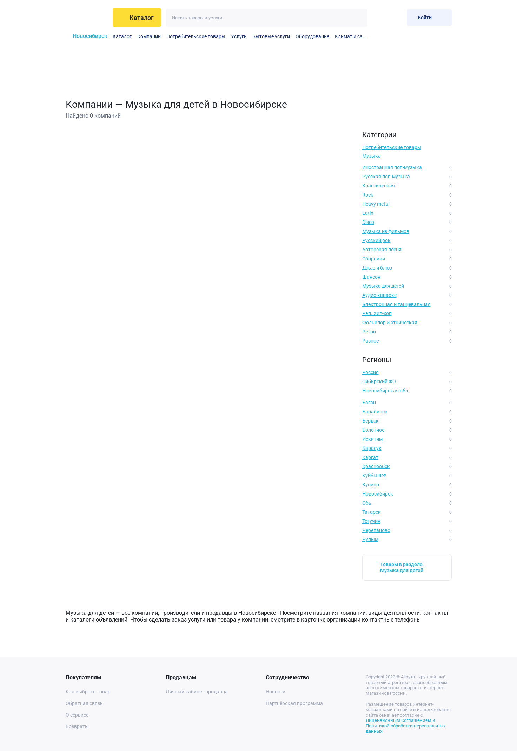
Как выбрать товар (88, 691)
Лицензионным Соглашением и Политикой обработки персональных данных (405, 726)
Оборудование (312, 36)
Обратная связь (84, 703)
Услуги (239, 36)
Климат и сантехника (351, 36)
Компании (149, 36)
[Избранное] (378, 17)
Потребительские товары (195, 36)
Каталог (122, 36)
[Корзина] (396, 17)
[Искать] (358, 17)
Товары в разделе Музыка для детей (401, 567)
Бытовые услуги (271, 36)
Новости (275, 691)
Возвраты (77, 726)
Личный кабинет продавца (197, 691)
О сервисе (77, 715)
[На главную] (87, 17)
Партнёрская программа (294, 703)
